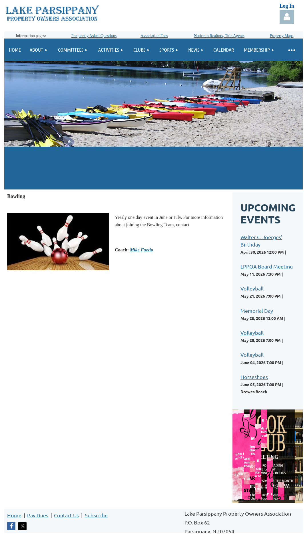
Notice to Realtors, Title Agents (219, 36)
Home (14, 515)
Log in (287, 17)
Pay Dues (37, 515)
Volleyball (252, 288)
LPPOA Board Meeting (266, 266)
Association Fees (154, 36)
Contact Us (66, 515)
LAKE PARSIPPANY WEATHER (153, 168)
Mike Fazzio (141, 249)
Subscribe (96, 515)
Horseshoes (254, 377)
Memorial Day (256, 311)
